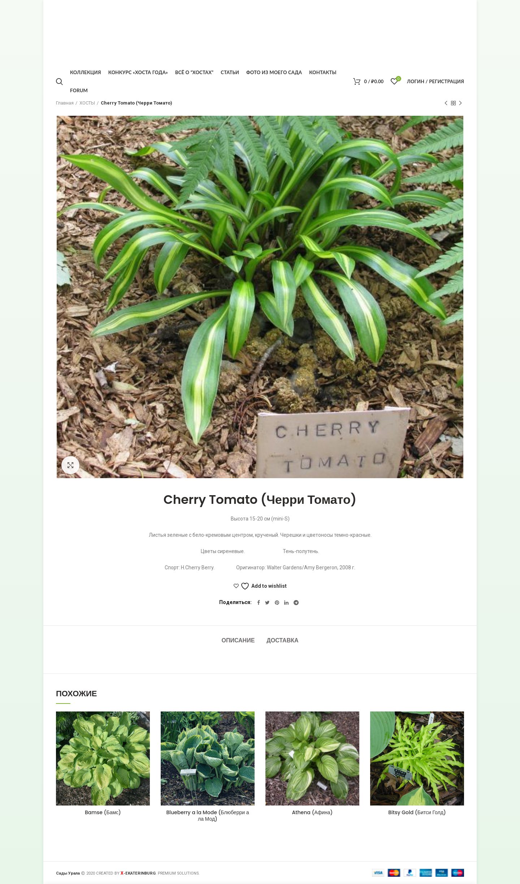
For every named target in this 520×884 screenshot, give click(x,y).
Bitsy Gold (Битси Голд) (417, 812)
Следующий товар (460, 103)
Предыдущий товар (446, 103)
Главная (65, 103)
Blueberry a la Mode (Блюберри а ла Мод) (207, 815)
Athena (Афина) (312, 812)
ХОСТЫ (87, 103)
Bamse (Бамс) (103, 812)
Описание (238, 640)
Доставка (282, 640)
